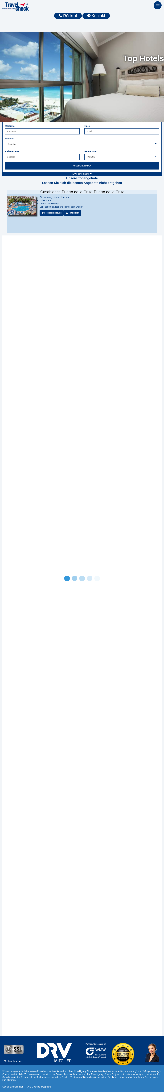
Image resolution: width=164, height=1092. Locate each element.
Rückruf (68, 15)
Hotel (87, 126)
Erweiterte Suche (82, 174)
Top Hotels (143, 58)
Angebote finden (82, 166)
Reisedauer (90, 151)
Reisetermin (12, 151)
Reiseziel (10, 126)
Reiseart (9, 138)
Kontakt (96, 15)
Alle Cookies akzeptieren (40, 1086)
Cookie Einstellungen (13, 1086)
